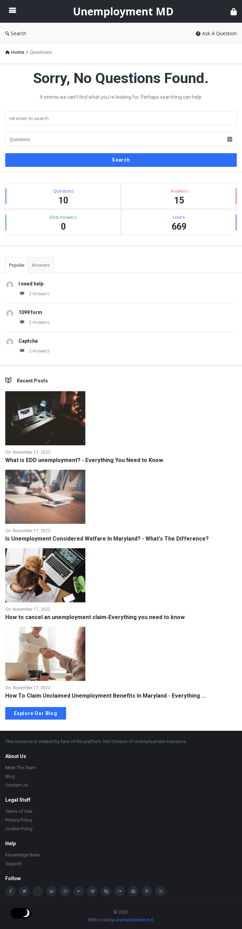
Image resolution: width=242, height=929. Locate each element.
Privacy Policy (18, 820)
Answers (41, 265)
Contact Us (16, 785)
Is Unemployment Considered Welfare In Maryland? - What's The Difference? (107, 538)
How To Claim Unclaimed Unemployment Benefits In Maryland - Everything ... (105, 695)
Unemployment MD (123, 11)
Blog (10, 776)
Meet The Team (20, 767)
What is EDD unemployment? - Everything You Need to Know (84, 460)
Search (15, 33)
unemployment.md (134, 919)
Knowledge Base (22, 854)
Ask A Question (216, 33)
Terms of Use (18, 811)
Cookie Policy (19, 828)
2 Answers (34, 294)
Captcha (28, 341)
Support (13, 863)
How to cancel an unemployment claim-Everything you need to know (95, 617)
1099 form (30, 312)
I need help (31, 284)
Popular (16, 265)
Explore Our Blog (35, 713)
